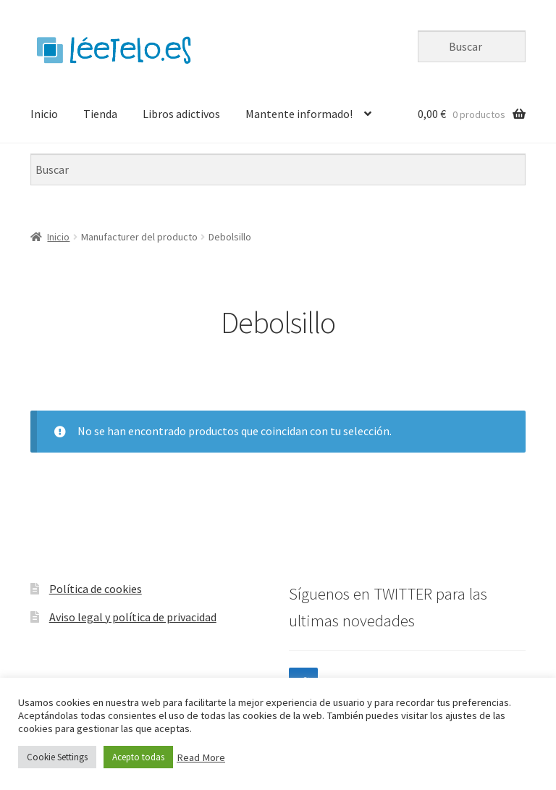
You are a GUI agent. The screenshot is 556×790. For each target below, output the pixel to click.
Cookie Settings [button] (57, 757)
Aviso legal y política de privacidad (132, 617)
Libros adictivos (181, 113)
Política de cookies (95, 588)
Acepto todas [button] (138, 757)
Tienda (100, 113)
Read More (201, 757)
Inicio (44, 113)
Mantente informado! (299, 113)
